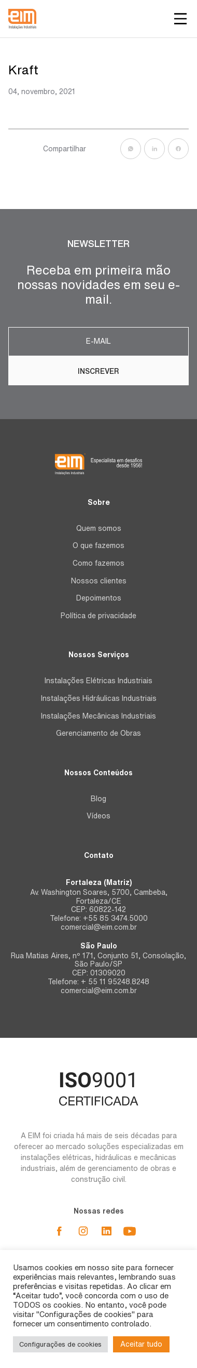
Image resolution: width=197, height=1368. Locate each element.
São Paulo (98, 945)
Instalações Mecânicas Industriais (98, 716)
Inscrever (98, 371)
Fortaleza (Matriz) (99, 882)
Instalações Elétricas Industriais (98, 680)
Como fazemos (98, 563)
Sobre (99, 502)
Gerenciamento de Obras (98, 733)
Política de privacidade (98, 615)
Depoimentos (98, 598)
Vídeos (98, 815)
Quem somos (98, 528)
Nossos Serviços (98, 654)
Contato (99, 855)
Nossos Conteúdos (98, 772)
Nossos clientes (98, 580)
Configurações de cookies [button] (60, 1344)
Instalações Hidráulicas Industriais (99, 698)
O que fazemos (98, 545)
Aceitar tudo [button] (141, 1344)
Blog (98, 798)
